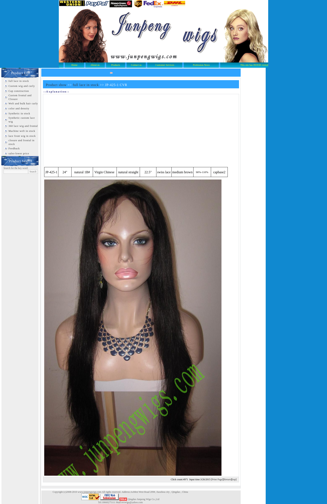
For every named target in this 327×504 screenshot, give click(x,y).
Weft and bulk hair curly (23, 103)
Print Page (217, 479)
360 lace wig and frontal (23, 126)
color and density (19, 108)
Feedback (14, 148)
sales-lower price (19, 153)
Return (227, 479)
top (234, 479)
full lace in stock (19, 81)
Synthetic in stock (19, 113)
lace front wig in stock (22, 136)
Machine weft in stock (22, 131)
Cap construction (19, 91)
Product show (56, 85)
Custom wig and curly (22, 86)
